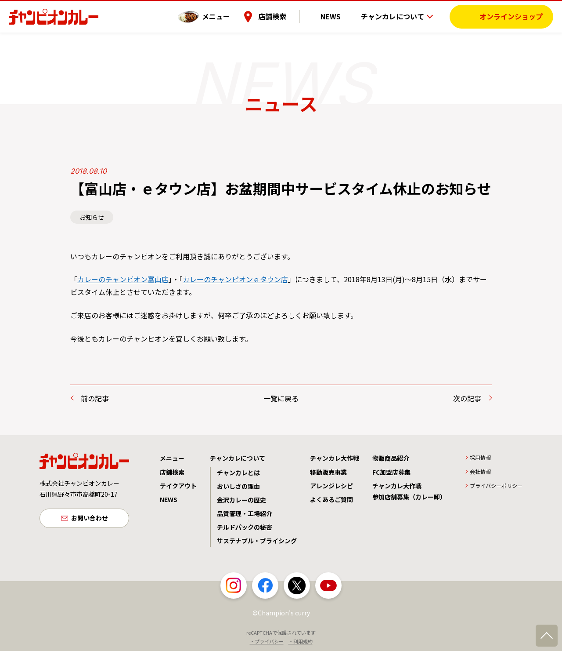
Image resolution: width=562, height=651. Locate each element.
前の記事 (95, 398)
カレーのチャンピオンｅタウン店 (235, 279)
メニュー (230, 15)
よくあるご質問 (331, 499)
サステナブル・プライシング (257, 540)
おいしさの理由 (238, 486)
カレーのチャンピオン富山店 (123, 279)
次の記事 (467, 398)
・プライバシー (267, 641)
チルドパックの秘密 (244, 527)
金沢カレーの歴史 (241, 499)
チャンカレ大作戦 (334, 458)
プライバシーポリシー (496, 485)
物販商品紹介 (390, 458)
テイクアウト (178, 485)
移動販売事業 (328, 472)
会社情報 (480, 471)
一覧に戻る (281, 398)
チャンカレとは (238, 472)
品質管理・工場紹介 (244, 513)
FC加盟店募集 (391, 472)
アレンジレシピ (331, 485)
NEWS (338, 15)
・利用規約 (300, 641)
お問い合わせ (89, 519)
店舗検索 (287, 15)
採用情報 (480, 457)
